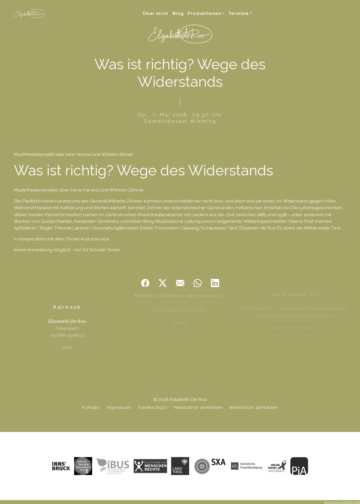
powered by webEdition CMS (342, 502)
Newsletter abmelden (253, 407)
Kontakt (180, 320)
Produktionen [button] (204, 13)
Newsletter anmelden (293, 326)
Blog (178, 13)
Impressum (119, 407)
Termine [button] (238, 13)
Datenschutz (152, 407)
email (67, 341)
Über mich (155, 13)
